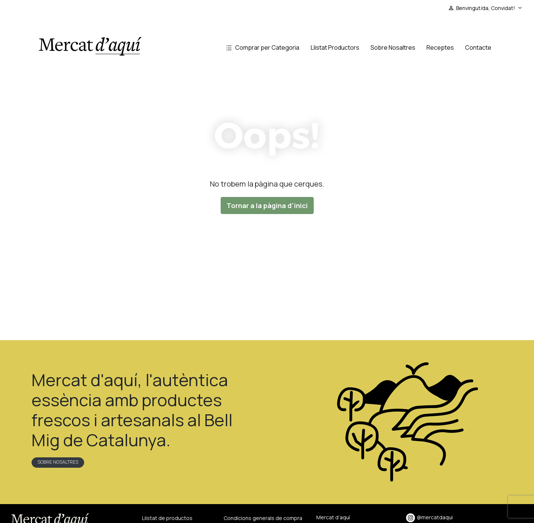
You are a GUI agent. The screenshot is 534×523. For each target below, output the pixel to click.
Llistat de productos (167, 518)
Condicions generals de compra (263, 518)
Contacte (478, 47)
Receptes (440, 47)
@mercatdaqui (429, 517)
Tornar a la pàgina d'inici (267, 205)
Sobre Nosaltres (392, 47)
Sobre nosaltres (57, 462)
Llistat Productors (335, 47)
